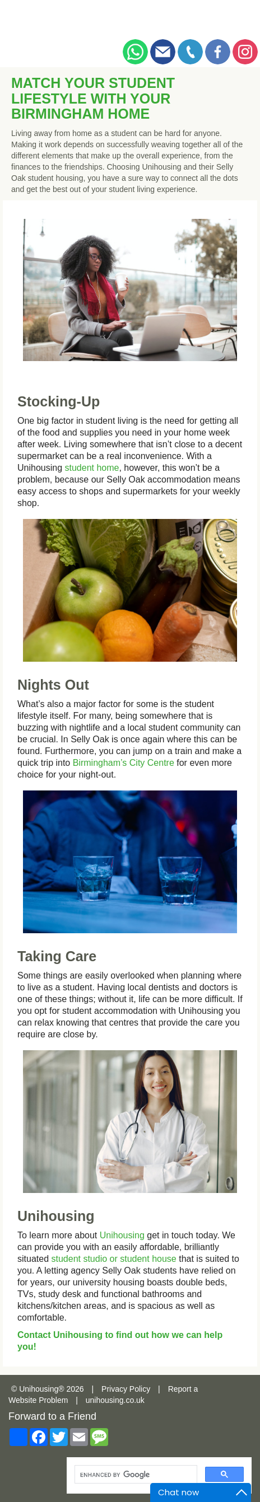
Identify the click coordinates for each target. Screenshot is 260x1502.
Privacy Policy (125, 1388)
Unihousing (122, 1235)
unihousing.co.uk (115, 1400)
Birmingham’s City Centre (123, 763)
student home (92, 467)
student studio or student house (113, 1259)
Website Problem (38, 1400)
